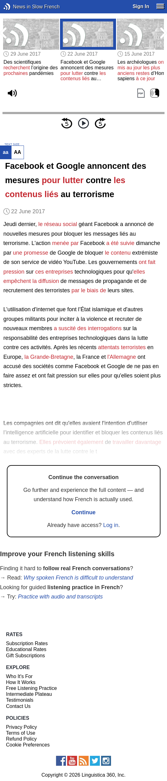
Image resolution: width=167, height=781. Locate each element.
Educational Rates (26, 649)
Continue (84, 512)
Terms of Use (20, 733)
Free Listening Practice (31, 688)
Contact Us (18, 706)
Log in (110, 525)
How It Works (20, 682)
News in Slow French (16, 6)
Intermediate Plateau (29, 694)
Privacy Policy (21, 727)
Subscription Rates (27, 643)
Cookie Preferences (28, 744)
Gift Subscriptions (25, 655)
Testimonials (19, 700)
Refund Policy (21, 739)
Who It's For (19, 676)
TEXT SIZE (11, 144)
